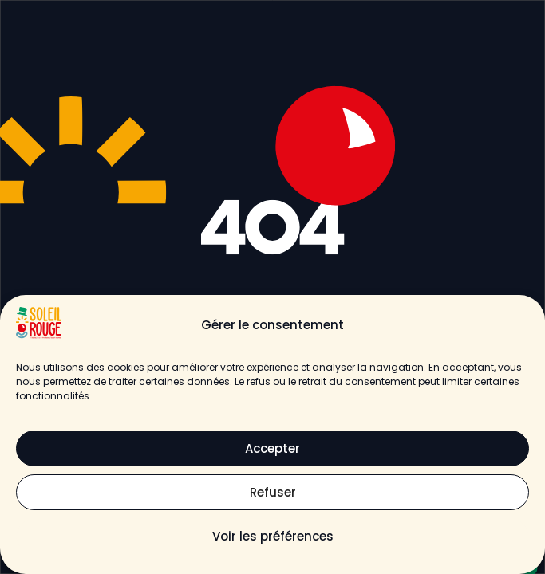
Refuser (273, 492)
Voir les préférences (273, 536)
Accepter (272, 448)
